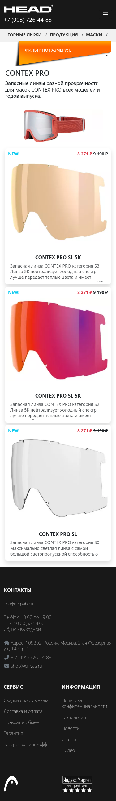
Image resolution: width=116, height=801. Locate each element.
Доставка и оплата (23, 711)
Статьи (69, 739)
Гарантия (13, 733)
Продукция (64, 35)
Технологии (74, 717)
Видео (68, 750)
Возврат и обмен (21, 722)
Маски (94, 35)
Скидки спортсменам (26, 700)
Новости (71, 728)
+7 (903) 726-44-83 (28, 19)
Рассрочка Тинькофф (25, 744)
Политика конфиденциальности (84, 703)
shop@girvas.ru (26, 666)
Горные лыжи (24, 35)
